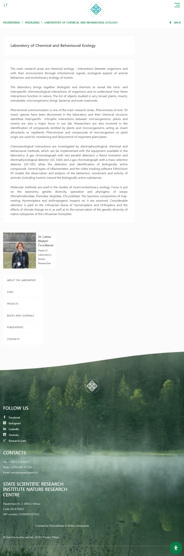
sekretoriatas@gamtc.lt (24, 472)
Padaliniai (32, 22)
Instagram (12, 423)
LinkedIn (11, 429)
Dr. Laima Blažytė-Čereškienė (46, 240)
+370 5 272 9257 (18, 462)
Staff (10, 292)
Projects (12, 303)
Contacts (13, 339)
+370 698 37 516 (21, 467)
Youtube (11, 435)
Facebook (11, 417)
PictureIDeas (56, 525)
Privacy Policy (51, 537)
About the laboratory (21, 280)
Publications (15, 327)
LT (6, 4)
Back (175, 22)
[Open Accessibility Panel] (176, 548)
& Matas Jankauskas (77, 525)
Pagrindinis (11, 22)
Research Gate (14, 441)
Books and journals (20, 315)
